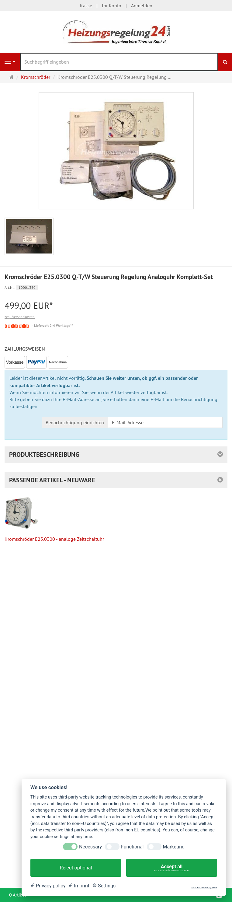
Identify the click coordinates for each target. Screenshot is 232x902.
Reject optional (76, 868)
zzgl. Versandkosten (20, 316)
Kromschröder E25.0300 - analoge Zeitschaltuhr (54, 519)
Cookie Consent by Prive (204, 887)
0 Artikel (17, 895)
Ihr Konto (111, 5)
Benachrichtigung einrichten (75, 422)
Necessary (90, 847)
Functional (132, 847)
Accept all (171, 868)
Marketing (174, 847)
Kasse (86, 5)
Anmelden (141, 5)
